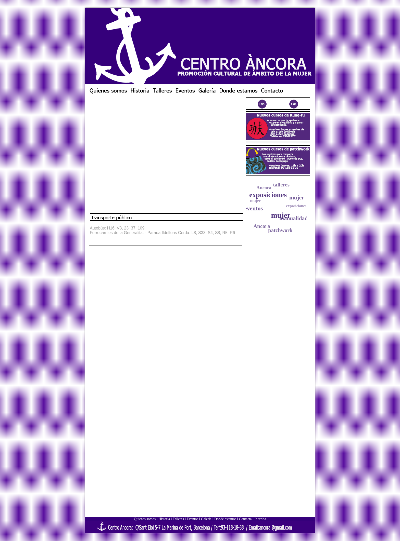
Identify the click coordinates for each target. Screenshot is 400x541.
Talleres (178, 519)
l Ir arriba (259, 519)
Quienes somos (145, 519)
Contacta (245, 519)
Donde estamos (225, 519)
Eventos (192, 519)
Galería (206, 519)
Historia (164, 519)
